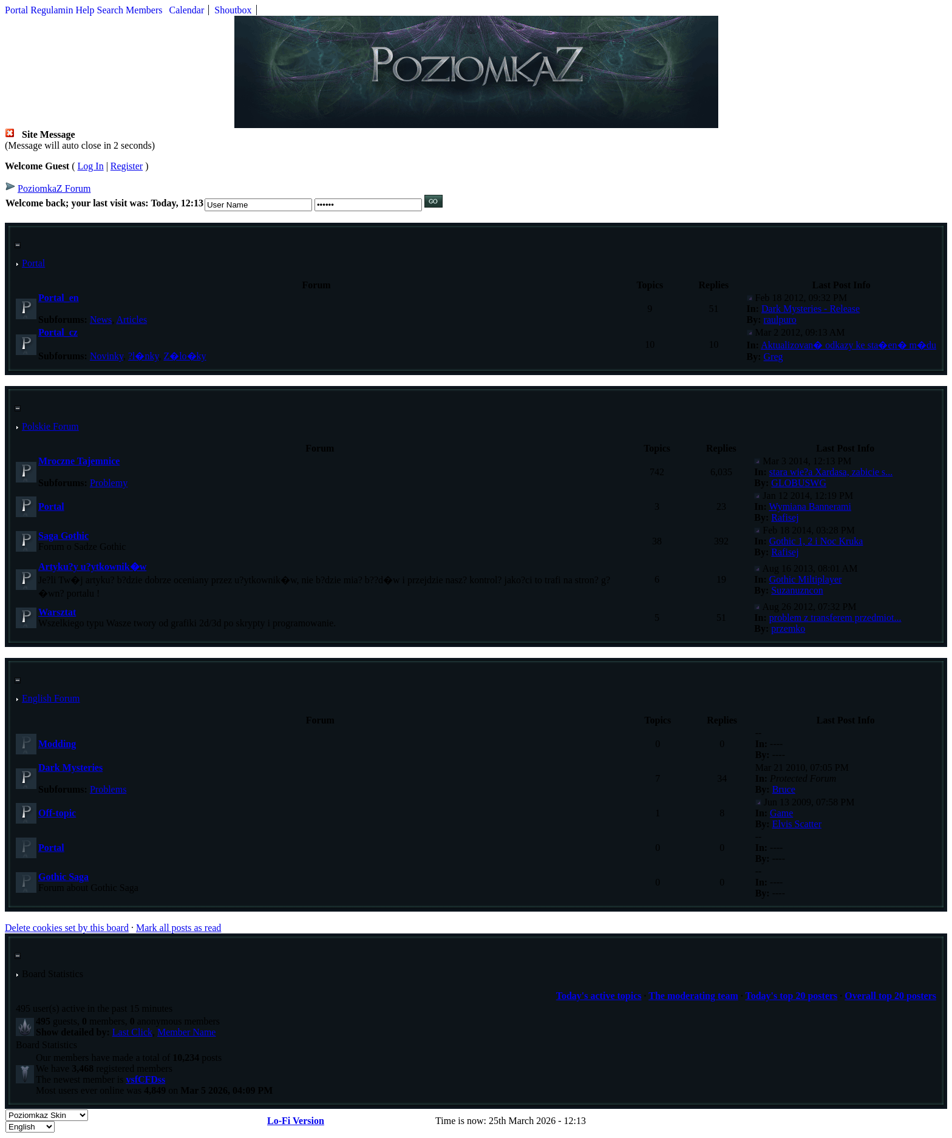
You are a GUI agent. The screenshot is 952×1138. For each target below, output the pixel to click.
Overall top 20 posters (890, 996)
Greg (773, 356)
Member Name (186, 1032)
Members (144, 10)
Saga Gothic (63, 535)
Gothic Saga (63, 877)
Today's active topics (599, 996)
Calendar (187, 10)
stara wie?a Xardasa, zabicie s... (830, 472)
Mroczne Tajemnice (79, 461)
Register (126, 166)
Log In (91, 166)
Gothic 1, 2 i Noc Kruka (816, 541)
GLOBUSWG (798, 483)
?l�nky (143, 356)
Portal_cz (58, 332)
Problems (108, 789)
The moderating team (693, 996)
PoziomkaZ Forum (54, 188)
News (101, 319)
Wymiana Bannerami (810, 506)
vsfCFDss (145, 1079)
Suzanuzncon (797, 590)
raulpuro (780, 319)
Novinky (106, 356)
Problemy (108, 483)
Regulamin (51, 10)
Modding (57, 744)
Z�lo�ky (184, 356)
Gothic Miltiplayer (805, 579)
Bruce (783, 789)
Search (110, 10)
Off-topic (57, 813)
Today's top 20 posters (791, 996)
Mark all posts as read (178, 928)
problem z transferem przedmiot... (835, 617)
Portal (16, 10)
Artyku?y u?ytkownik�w (92, 566)
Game (781, 813)
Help (84, 10)
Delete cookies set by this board (67, 928)
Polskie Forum (50, 426)
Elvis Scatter (796, 824)
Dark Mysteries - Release (810, 308)
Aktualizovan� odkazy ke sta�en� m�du (848, 345)
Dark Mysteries (70, 767)
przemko (788, 628)
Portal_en (58, 298)
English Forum (51, 698)
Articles (131, 319)
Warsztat (57, 612)
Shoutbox (232, 10)
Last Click (132, 1032)
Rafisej (784, 517)
